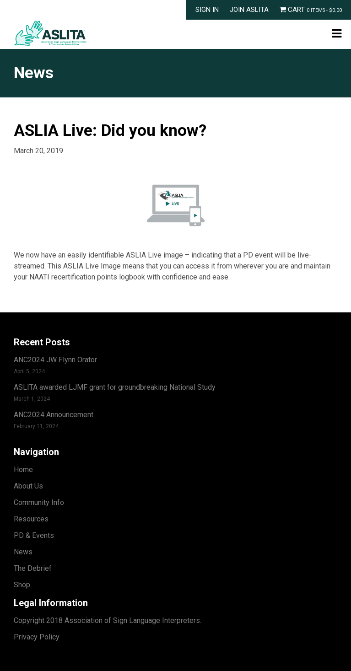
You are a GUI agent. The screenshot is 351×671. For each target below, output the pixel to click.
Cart (311, 9)
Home (23, 469)
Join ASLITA (249, 9)
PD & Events (34, 535)
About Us (28, 486)
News (23, 552)
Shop (22, 584)
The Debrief (33, 568)
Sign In (207, 9)
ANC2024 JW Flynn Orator (55, 359)
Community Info (39, 502)
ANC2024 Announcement (53, 414)
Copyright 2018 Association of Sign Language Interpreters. (107, 620)
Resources (31, 519)
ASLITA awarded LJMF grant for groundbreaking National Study (115, 387)
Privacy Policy (36, 637)
